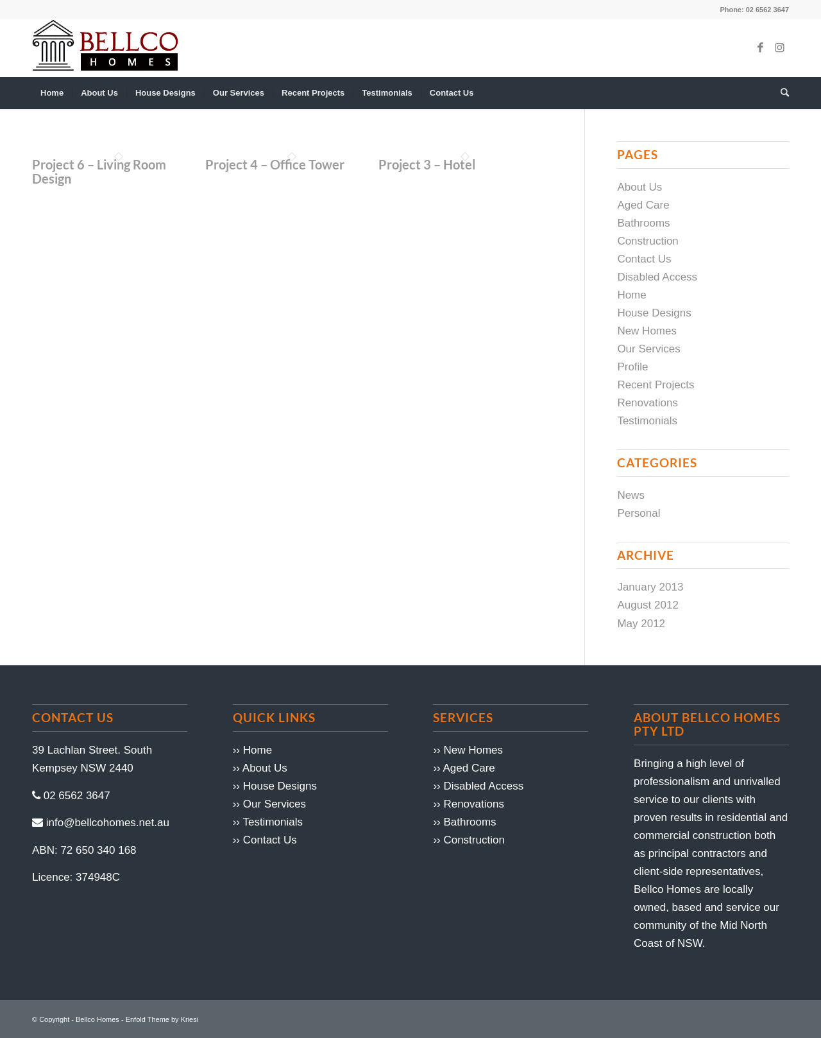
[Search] (780, 93)
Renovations (647, 403)
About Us (639, 187)
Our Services (648, 349)
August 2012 (647, 605)
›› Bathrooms (464, 822)
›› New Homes (468, 750)
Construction (647, 241)
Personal (638, 513)
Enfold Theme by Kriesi (162, 1019)
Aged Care (643, 205)
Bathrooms (643, 223)
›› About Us (260, 768)
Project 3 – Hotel (426, 164)
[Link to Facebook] (760, 48)
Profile (632, 367)
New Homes (647, 331)
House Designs (654, 313)
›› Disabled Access (478, 786)
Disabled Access (657, 277)
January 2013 (650, 587)
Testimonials (647, 421)
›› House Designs (275, 786)
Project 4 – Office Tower (274, 164)
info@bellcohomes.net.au (107, 823)
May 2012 (641, 624)
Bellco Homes (97, 1019)
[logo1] (105, 48)
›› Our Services (269, 804)
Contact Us (644, 259)
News (631, 495)
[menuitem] (52, 93)
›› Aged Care (464, 768)
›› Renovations (468, 804)
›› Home (252, 750)
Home (631, 295)
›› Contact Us (265, 840)
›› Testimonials (268, 822)
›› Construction (468, 840)
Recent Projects (655, 385)
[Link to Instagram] (779, 48)
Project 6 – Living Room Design (99, 171)
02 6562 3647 (77, 796)
